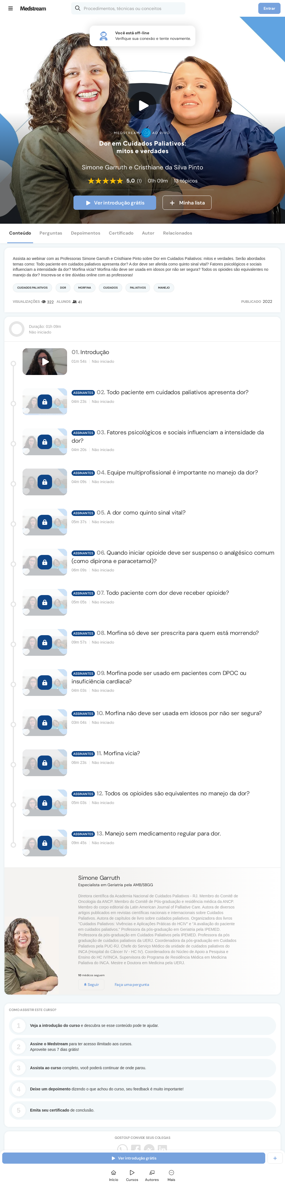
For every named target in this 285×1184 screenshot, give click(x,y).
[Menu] (10, 8)
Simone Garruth (99, 878)
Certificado (121, 233)
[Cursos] (132, 1174)
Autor (148, 233)
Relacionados (177, 233)
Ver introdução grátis (114, 202)
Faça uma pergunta (132, 984)
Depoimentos (85, 233)
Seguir (91, 984)
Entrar (269, 8)
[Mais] (171, 1174)
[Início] (113, 1174)
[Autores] (152, 1174)
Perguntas (51, 233)
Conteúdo (20, 233)
